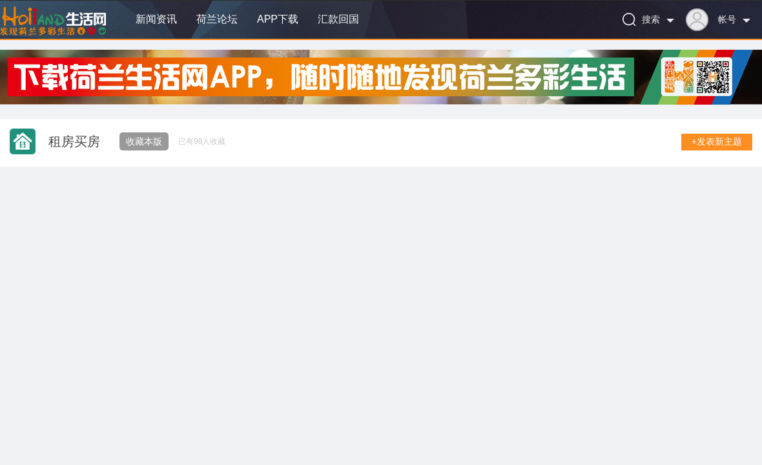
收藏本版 (144, 141)
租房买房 (74, 141)
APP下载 (277, 19)
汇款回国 (338, 19)
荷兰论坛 (217, 19)
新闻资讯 (156, 19)
